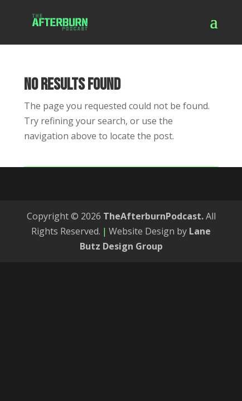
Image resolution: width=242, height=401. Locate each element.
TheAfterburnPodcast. (153, 216)
